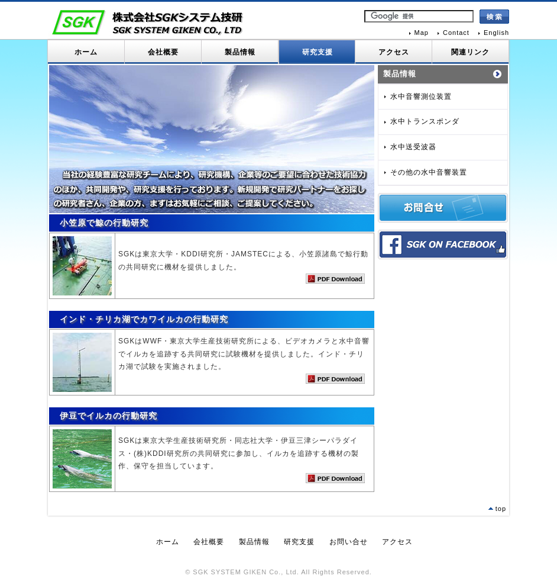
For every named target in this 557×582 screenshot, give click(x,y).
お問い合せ (348, 542)
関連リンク (470, 52)
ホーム (86, 52)
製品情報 (240, 52)
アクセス (393, 52)
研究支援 (317, 52)
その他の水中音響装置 (428, 172)
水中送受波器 (413, 147)
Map (421, 32)
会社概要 (163, 52)
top (501, 508)
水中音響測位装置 (421, 96)
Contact (456, 32)
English (496, 32)
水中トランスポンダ (424, 121)
